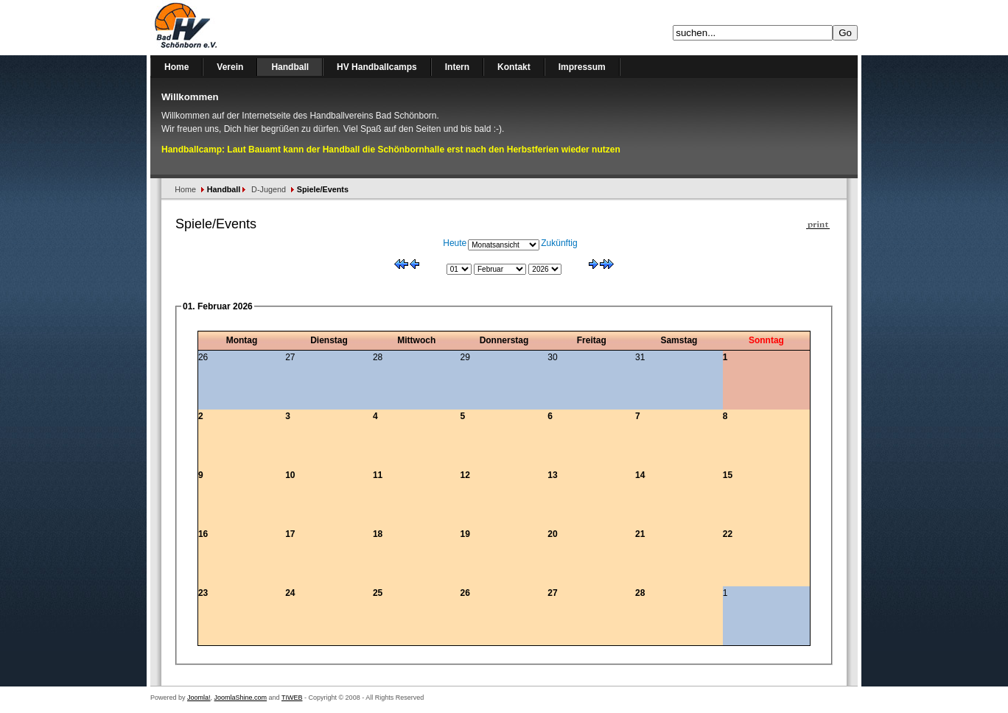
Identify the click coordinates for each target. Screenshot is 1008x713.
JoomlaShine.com (240, 697)
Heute (454, 243)
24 (290, 593)
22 (727, 534)
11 (377, 475)
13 (552, 475)
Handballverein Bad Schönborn (224, 27)
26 (465, 593)
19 (465, 534)
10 (290, 475)
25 (377, 593)
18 (377, 534)
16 (203, 534)
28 (640, 593)
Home (185, 189)
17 (290, 534)
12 (465, 475)
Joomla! (199, 697)
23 (203, 593)
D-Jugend (268, 189)
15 (727, 475)
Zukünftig (559, 243)
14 (640, 475)
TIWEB (292, 697)
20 (552, 534)
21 (640, 534)
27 (552, 593)
